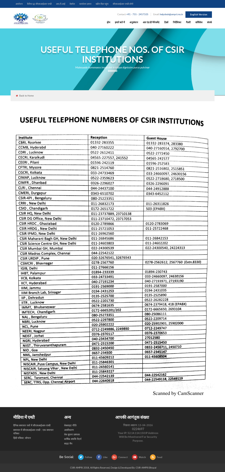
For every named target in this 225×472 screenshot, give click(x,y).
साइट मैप (68, 443)
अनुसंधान (133, 22)
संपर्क (209, 22)
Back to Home (25, 96)
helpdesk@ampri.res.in (171, 14)
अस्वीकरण (69, 430)
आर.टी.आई (60, 3)
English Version (198, 14)
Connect (120, 457)
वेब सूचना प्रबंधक (72, 434)
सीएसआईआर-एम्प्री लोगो (123, 3)
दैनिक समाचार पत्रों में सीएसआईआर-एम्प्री (32, 425)
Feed (156, 457)
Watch (139, 457)
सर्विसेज (198, 22)
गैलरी (188, 22)
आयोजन (19, 3)
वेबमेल (72, 3)
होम (108, 22)
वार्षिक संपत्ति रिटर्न (72, 439)
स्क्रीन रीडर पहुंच (102, 3)
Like (102, 457)
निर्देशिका (177, 22)
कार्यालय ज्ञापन (85, 3)
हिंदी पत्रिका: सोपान (22, 438)
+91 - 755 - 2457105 (137, 14)
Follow (85, 457)
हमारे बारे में (120, 22)
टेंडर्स (166, 22)
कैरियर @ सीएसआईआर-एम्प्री (39, 3)
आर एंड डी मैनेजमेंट (151, 22)
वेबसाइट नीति (70, 425)
